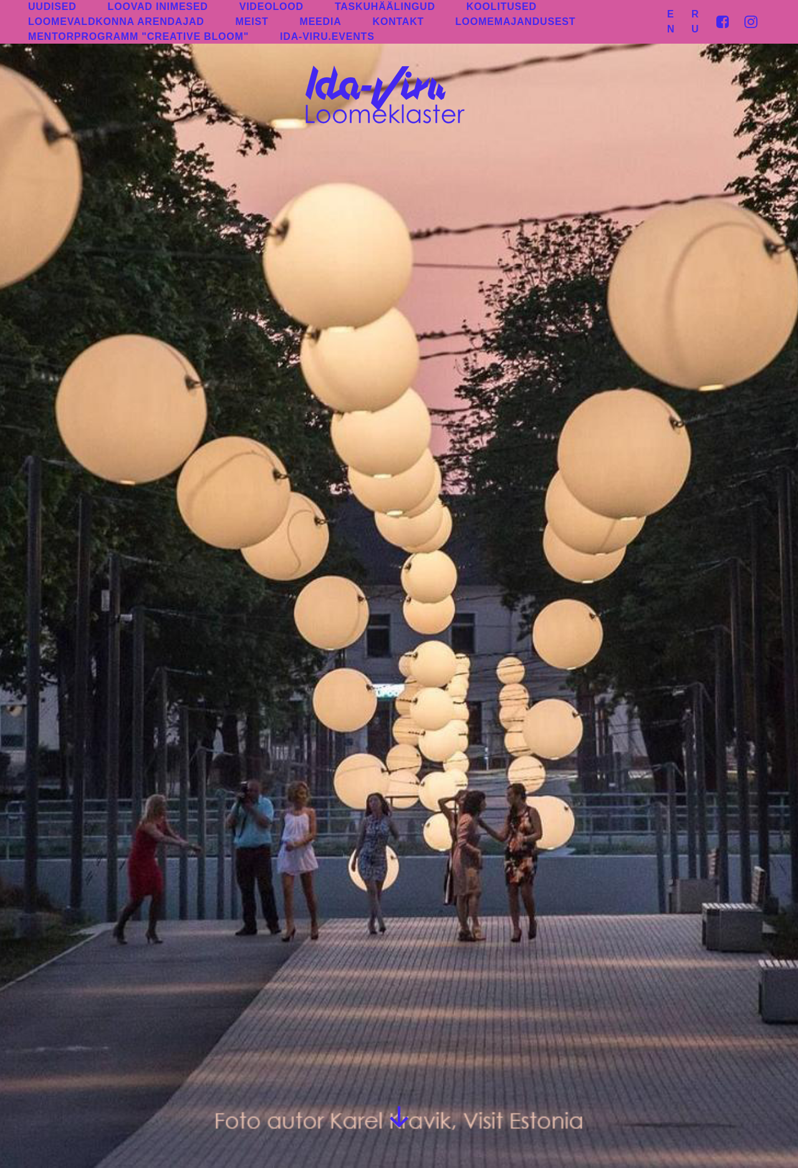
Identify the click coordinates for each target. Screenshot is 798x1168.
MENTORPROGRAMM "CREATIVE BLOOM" (138, 36)
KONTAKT (399, 21)
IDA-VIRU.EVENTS (327, 36)
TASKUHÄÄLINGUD (385, 6)
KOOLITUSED (501, 6)
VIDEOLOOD (271, 6)
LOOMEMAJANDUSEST (515, 21)
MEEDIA (321, 21)
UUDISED (52, 6)
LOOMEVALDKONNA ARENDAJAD (116, 21)
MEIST (252, 21)
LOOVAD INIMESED (158, 6)
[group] (399, 584)
